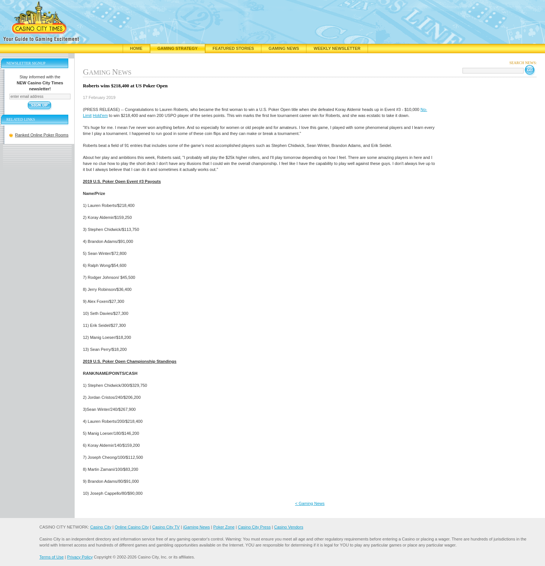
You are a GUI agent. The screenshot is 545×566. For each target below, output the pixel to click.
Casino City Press (254, 527)
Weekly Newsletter (337, 48)
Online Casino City (132, 527)
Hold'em (100, 115)
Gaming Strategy (178, 48)
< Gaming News (310, 503)
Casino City (100, 527)
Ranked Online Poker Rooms (41, 135)
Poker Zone (223, 527)
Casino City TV (166, 527)
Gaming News (284, 48)
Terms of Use (51, 557)
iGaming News (196, 527)
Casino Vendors (288, 527)
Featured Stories (233, 48)
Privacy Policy (80, 557)
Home (136, 48)
